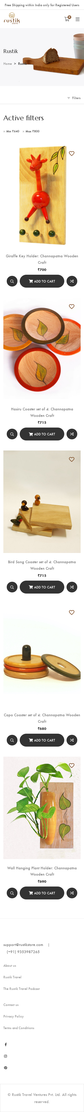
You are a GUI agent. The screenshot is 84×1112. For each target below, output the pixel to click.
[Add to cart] (42, 281)
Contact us (11, 1004)
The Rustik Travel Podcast (21, 988)
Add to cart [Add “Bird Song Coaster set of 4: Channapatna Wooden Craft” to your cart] (44, 587)
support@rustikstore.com (23, 944)
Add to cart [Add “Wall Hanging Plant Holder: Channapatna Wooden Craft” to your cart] (44, 893)
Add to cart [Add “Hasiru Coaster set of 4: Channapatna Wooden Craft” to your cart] (44, 434)
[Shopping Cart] (66, 19)
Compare (72, 281)
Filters (76, 97)
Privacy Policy (13, 1016)
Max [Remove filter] (32, 131)
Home (7, 63)
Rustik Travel (12, 977)
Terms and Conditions (18, 1028)
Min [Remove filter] (12, 131)
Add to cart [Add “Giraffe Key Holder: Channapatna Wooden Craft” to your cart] (44, 281)
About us (9, 965)
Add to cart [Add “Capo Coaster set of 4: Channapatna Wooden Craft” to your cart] (44, 740)
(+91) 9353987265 (23, 951)
